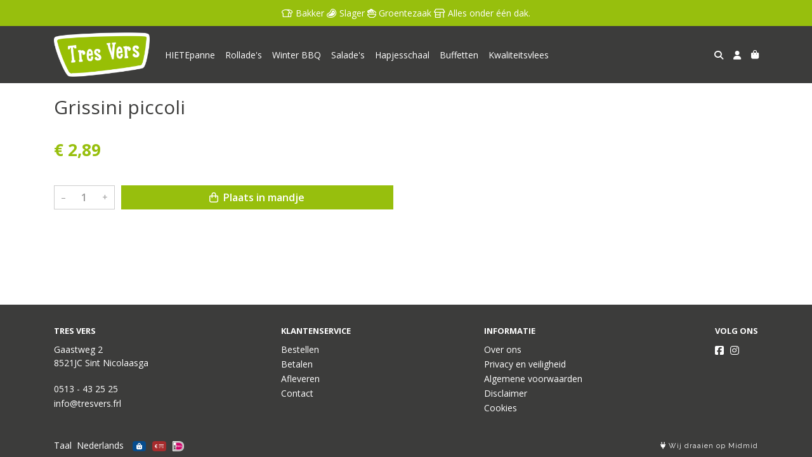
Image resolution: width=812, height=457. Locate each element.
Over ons (502, 349)
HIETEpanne (190, 55)
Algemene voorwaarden (533, 379)
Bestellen (300, 349)
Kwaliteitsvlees (518, 55)
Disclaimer (505, 393)
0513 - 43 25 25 (86, 389)
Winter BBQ (296, 55)
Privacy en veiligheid (525, 364)
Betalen (297, 364)
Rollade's (243, 55)
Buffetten (459, 55)
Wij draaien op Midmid (709, 446)
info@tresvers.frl (87, 403)
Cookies (500, 408)
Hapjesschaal (402, 55)
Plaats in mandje (256, 197)
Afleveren (300, 379)
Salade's (348, 55)
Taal (63, 445)
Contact (297, 393)
